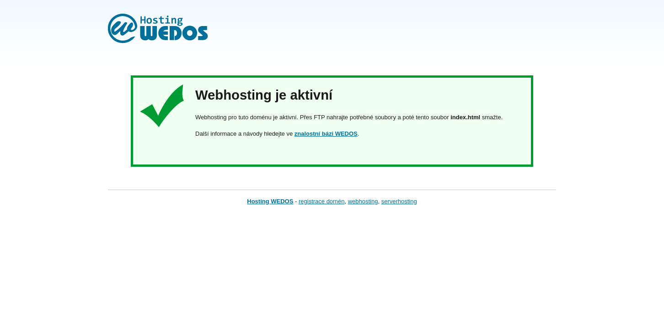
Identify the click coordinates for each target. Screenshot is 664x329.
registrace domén (321, 201)
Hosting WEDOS (270, 201)
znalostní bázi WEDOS (326, 133)
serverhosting (399, 201)
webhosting (363, 201)
